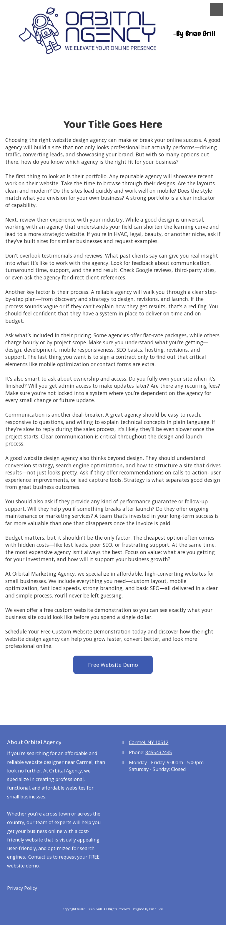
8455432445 (158, 752)
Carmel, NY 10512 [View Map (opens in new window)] (148, 742)
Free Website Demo (113, 664)
